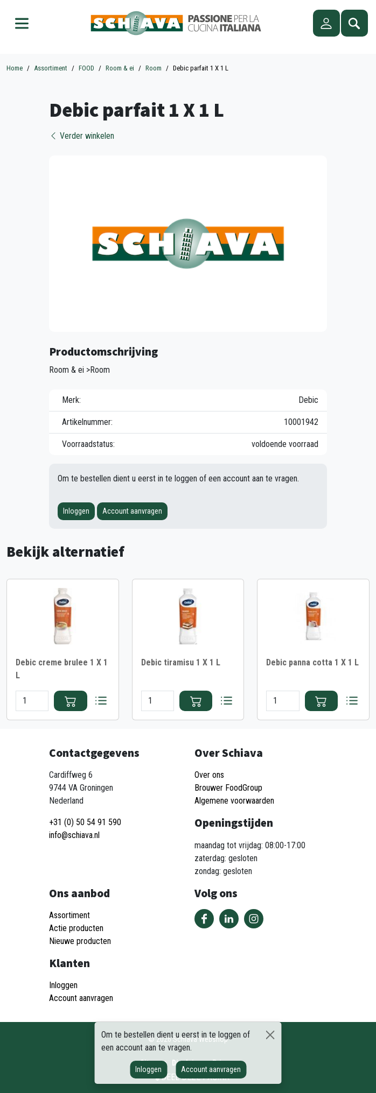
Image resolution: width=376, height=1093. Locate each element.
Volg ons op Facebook (204, 918)
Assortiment (69, 915)
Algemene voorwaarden (234, 801)
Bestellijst (101, 701)
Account (326, 23)
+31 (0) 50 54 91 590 (85, 822)
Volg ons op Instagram (253, 918)
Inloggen (76, 511)
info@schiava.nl (74, 835)
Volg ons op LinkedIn (229, 918)
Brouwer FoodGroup (228, 788)
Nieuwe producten (80, 941)
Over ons (209, 775)
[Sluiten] (270, 1034)
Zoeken (354, 23)
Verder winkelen (81, 136)
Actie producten (76, 928)
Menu (21, 23)
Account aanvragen (132, 511)
